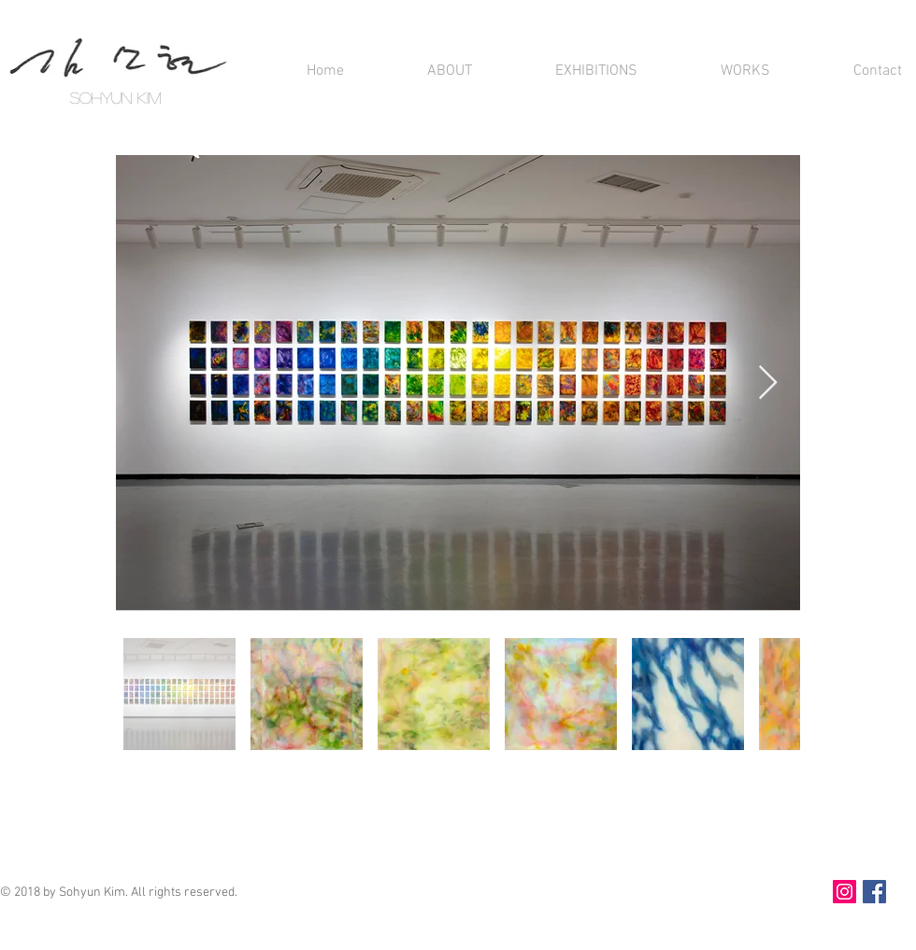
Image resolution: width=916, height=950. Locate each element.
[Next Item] (768, 383)
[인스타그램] (844, 891)
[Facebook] (874, 891)
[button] (422, 71)
